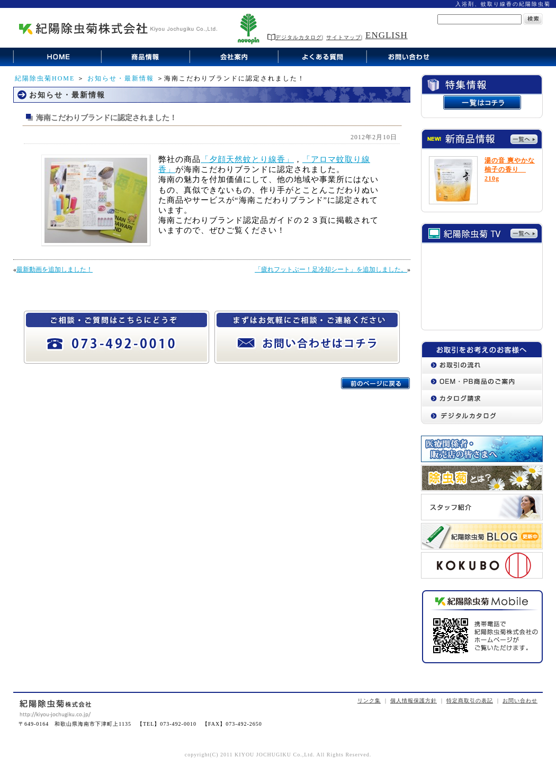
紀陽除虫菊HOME (45, 78)
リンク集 (369, 700)
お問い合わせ (520, 700)
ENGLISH (386, 35)
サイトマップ (343, 37)
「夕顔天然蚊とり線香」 (247, 159)
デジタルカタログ (294, 37)
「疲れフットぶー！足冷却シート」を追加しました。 (331, 269)
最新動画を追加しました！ (54, 269)
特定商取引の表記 (469, 700)
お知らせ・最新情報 (120, 78)
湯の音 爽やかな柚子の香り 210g (510, 169)
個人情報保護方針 (413, 700)
